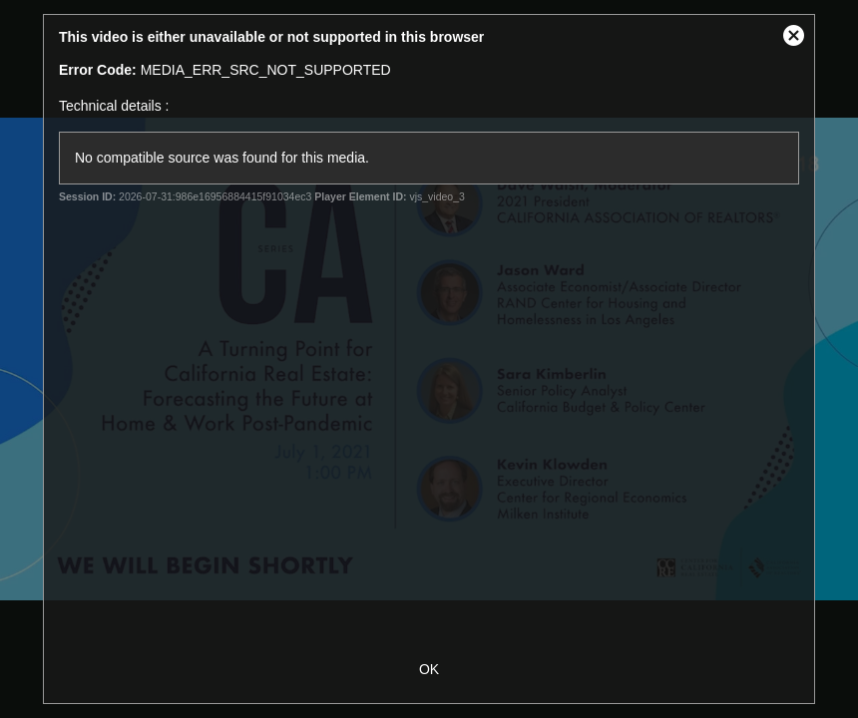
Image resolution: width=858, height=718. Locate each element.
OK (429, 669)
